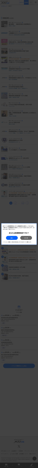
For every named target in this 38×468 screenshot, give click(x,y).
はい (12, 238)
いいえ (26, 238)
